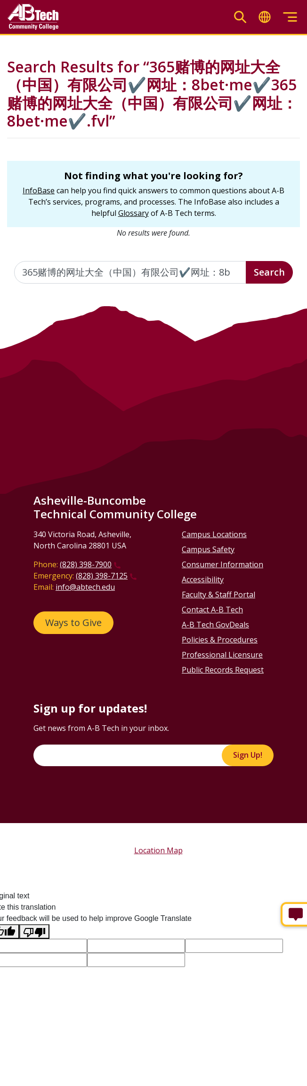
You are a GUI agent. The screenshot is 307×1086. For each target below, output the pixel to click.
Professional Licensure (222, 655)
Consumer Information (222, 564)
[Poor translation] (34, 931)
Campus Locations (214, 534)
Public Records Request (223, 670)
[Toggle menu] (290, 17)
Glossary (133, 213)
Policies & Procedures (220, 639)
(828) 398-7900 (86, 564)
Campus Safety (208, 549)
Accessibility (203, 579)
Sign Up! (247, 755)
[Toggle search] (240, 17)
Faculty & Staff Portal (218, 594)
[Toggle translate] (264, 17)
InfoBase (39, 190)
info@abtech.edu (85, 587)
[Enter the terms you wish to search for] (130, 272)
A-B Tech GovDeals (215, 624)
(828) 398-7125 (102, 576)
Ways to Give (73, 622)
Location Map (158, 850)
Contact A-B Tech (212, 609)
